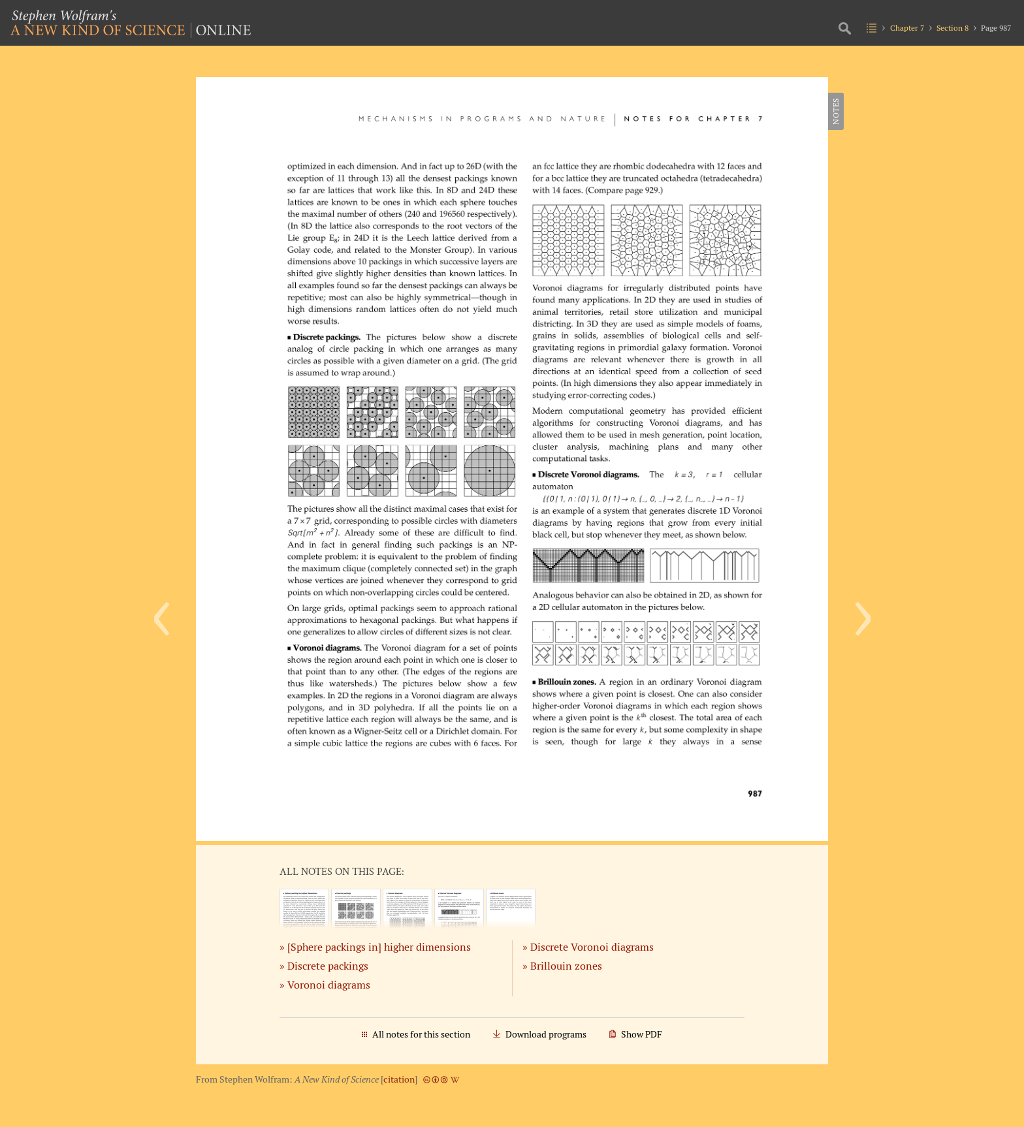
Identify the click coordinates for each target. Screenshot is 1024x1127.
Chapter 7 (907, 28)
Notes (835, 111)
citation (399, 1079)
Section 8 (952, 28)
